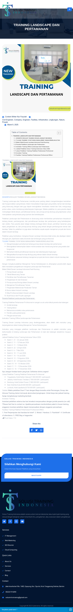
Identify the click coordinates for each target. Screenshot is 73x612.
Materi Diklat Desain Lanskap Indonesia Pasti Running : (33, 142)
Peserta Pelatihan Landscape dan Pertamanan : (30, 144)
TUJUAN (5, 241)
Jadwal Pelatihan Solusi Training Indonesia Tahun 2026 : (33, 149)
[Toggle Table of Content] (57, 133)
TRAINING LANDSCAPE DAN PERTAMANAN (27, 136)
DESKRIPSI (6, 197)
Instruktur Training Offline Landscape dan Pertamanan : (33, 147)
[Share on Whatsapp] (41, 430)
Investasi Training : (22, 153)
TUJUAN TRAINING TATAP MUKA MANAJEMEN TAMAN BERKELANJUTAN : (38, 140)
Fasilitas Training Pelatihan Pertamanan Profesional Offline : (34, 155)
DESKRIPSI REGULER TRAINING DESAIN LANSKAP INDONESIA (34, 138)
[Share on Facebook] (31, 430)
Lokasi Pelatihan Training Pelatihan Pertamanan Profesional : (35, 151)
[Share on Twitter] (36, 430)
